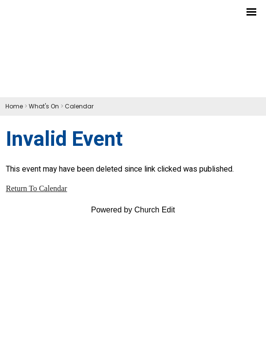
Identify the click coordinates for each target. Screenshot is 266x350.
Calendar (79, 106)
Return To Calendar (36, 188)
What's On (44, 106)
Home (14, 106)
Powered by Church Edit (133, 210)
